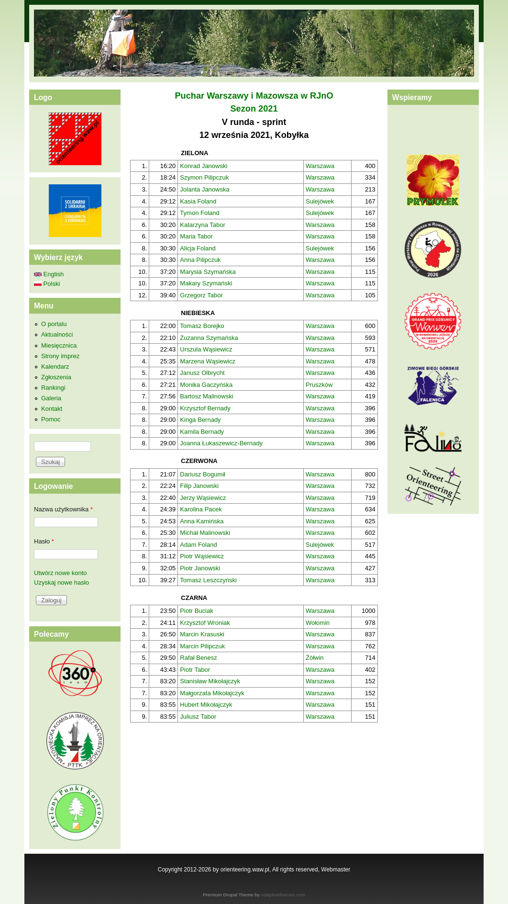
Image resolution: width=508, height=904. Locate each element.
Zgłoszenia (56, 377)
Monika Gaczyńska (206, 384)
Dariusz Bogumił (202, 474)
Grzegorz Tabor (201, 295)
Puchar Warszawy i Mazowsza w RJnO (254, 96)
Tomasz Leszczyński (208, 580)
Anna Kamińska (201, 521)
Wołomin (318, 622)
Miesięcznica (59, 345)
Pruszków (319, 384)
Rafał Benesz (198, 657)
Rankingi (53, 387)
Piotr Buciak (196, 610)
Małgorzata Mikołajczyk (212, 693)
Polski (47, 283)
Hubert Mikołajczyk (206, 704)
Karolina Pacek (200, 509)
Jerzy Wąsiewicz (203, 497)
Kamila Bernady (202, 431)
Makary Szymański (206, 283)
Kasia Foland (198, 201)
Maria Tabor (196, 236)
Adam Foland (198, 544)
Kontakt (51, 408)
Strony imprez (60, 356)
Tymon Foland (199, 212)
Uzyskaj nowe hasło (61, 582)
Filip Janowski (199, 485)
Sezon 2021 (253, 108)
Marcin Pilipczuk (202, 646)
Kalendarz (55, 366)
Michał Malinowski (205, 532)
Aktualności (57, 334)
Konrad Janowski (203, 166)
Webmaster (335, 869)
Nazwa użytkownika (63, 509)
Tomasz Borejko (202, 325)
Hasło (44, 541)
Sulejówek (320, 201)
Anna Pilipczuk (200, 259)
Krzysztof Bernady (205, 408)
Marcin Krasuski (202, 634)
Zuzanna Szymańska (209, 337)
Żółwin (315, 657)
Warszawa (320, 166)
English (49, 274)
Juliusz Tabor (198, 716)
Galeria (51, 398)
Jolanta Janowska (204, 189)
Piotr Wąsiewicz (202, 556)
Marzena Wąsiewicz (207, 361)
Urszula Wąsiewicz (206, 349)
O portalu (53, 324)
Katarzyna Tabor (202, 224)
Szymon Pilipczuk (204, 177)
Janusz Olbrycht (202, 372)
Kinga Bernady (200, 419)
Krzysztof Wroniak (205, 622)
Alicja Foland (197, 248)
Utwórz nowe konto (60, 572)
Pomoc (50, 419)
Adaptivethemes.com (283, 894)
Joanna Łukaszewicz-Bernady (221, 443)
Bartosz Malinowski (206, 396)
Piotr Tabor (195, 669)
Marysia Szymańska (207, 271)
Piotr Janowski (200, 568)
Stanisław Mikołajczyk (210, 681)
